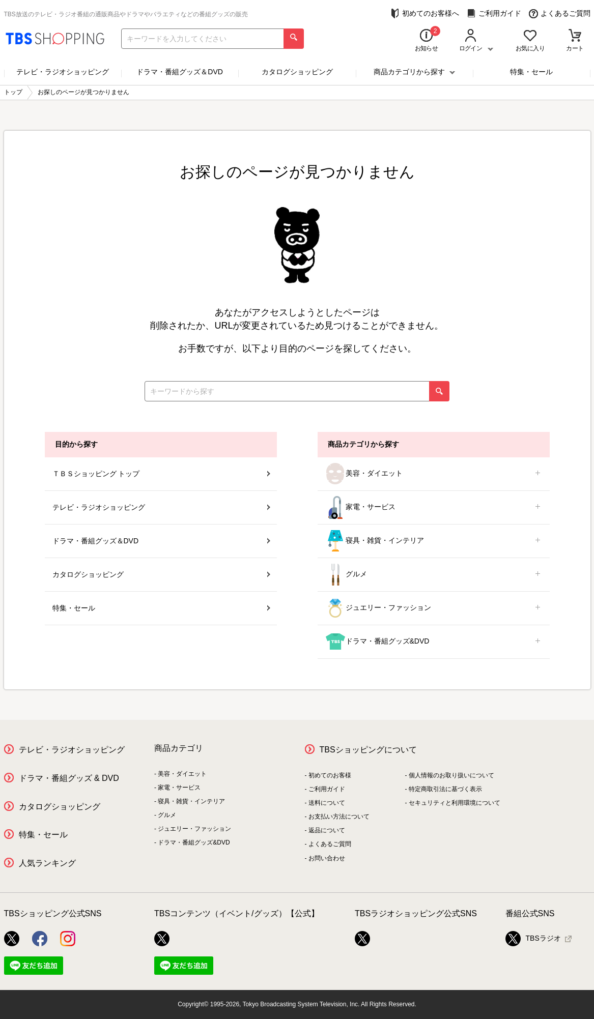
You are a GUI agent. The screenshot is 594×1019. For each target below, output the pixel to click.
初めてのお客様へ (424, 13)
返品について (326, 830)
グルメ (433, 574)
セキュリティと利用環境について (454, 802)
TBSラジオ (533, 938)
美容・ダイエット (433, 473)
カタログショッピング (297, 72)
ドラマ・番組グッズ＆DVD (179, 72)
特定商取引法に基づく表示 (445, 789)
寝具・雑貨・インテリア (433, 541)
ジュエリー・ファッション (433, 608)
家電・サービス (433, 507)
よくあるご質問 (559, 13)
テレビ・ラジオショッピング (62, 72)
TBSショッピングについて (368, 749)
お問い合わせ (326, 858)
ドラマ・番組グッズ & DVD (69, 778)
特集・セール (531, 72)
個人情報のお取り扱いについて (451, 775)
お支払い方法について (339, 816)
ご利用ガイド (494, 13)
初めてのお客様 (329, 775)
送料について (326, 802)
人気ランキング (47, 863)
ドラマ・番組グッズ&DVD (433, 641)
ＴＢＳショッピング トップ (161, 474)
